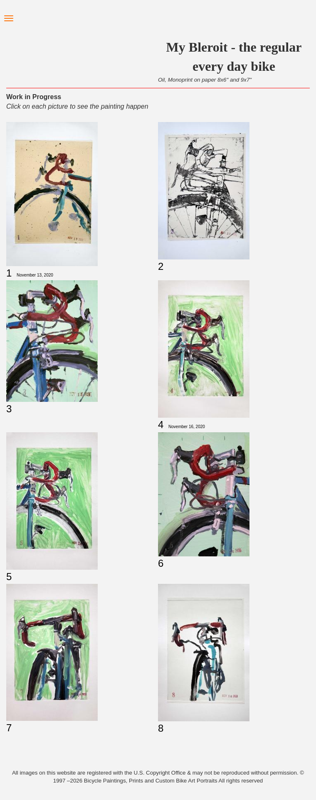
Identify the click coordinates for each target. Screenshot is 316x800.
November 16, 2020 (186, 426)
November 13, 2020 (35, 275)
